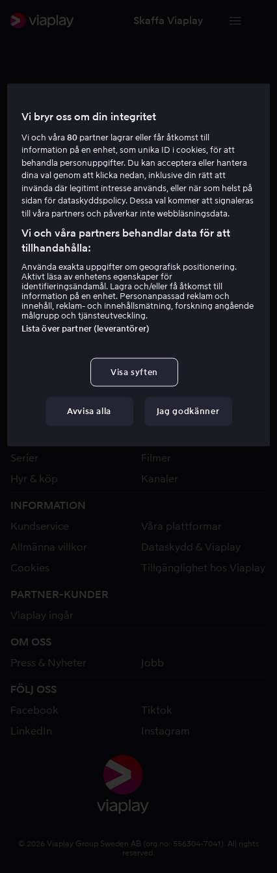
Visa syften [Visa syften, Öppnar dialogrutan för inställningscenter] (134, 372)
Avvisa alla (89, 411)
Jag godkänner (188, 411)
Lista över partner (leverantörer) (85, 328)
